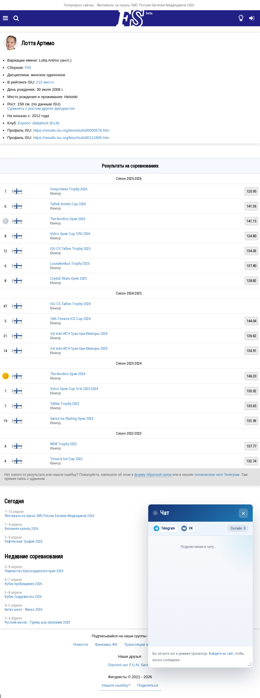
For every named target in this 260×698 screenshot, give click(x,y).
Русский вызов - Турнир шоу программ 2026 (37, 622)
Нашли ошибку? (116, 685)
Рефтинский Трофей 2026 (23, 541)
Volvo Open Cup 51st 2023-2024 (74, 389)
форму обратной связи (152, 475)
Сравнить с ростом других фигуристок (40, 108)
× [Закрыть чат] (243, 513)
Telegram (164, 528)
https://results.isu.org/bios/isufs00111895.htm (71, 137)
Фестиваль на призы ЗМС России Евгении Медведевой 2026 (145, 5)
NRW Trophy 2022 (63, 444)
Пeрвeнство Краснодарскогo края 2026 (34, 571)
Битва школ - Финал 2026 (23, 610)
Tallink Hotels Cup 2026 (68, 204)
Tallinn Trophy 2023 (64, 403)
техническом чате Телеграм (216, 475)
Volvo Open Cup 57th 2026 (70, 233)
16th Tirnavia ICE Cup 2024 (70, 318)
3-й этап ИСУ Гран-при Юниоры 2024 (78, 348)
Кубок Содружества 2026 (23, 597)
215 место (45, 82)
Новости (80, 644)
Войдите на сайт (221, 654)
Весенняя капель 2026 (21, 529)
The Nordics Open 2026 (67, 219)
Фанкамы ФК (106, 644)
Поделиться (147, 685)
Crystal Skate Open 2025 (68, 278)
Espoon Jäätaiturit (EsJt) (38, 123)
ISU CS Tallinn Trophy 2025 (70, 248)
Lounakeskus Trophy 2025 (70, 263)
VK (187, 528)
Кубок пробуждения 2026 (23, 584)
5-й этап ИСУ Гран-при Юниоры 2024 (78, 333)
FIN (28, 67)
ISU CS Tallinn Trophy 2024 (70, 304)
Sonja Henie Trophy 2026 (68, 189)
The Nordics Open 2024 (67, 374)
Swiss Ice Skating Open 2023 (71, 418)
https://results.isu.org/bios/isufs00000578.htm (71, 130)
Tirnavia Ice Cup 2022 (66, 459)
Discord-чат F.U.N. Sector (130, 665)
